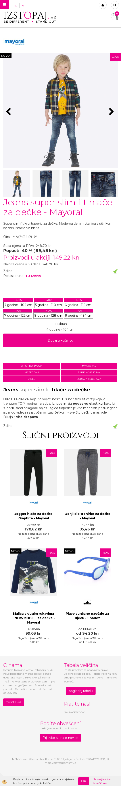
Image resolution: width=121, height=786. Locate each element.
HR (23, 5)
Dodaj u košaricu (60, 340)
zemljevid (13, 702)
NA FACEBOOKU (75, 712)
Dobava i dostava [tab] (89, 378)
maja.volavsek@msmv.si (61, 762)
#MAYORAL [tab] (89, 365)
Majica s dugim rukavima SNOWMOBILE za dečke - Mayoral (33, 618)
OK (83, 781)
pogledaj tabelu (81, 691)
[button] (112, 112)
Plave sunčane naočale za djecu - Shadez (87, 616)
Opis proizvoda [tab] (31, 365)
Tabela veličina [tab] (89, 372)
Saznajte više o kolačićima (102, 781)
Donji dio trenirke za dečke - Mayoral (87, 516)
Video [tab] (31, 378)
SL (15, 5)
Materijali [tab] (32, 372)
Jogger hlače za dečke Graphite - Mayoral (33, 516)
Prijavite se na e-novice (60, 738)
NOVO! (5, 55)
